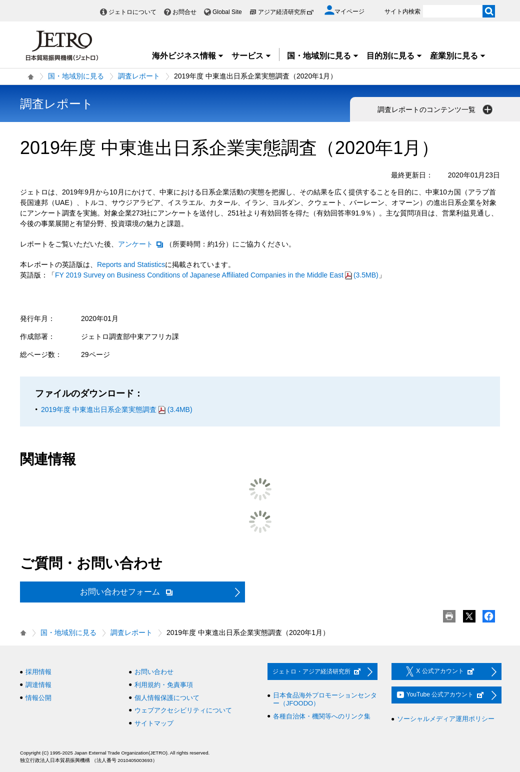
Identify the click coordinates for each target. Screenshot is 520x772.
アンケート (141, 244)
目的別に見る (394, 56)
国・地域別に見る (323, 56)
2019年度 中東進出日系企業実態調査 (116, 410)
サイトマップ (154, 723)
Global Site (227, 12)
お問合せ (184, 12)
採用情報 (39, 672)
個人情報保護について (167, 698)
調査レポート (139, 76)
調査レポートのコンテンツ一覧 (436, 110)
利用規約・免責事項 (163, 684)
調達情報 (39, 684)
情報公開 (39, 698)
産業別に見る (458, 56)
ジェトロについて (132, 12)
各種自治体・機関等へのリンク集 (321, 716)
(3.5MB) (216, 275)
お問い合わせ (154, 672)
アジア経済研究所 (286, 12)
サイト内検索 (402, 11)
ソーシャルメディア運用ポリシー (445, 718)
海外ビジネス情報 (188, 56)
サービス (252, 56)
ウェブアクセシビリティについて (183, 710)
